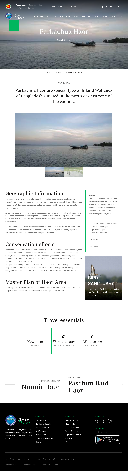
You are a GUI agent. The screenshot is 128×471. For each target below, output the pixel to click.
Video (96, 16)
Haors (58, 72)
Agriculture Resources (75, 434)
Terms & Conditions (50, 464)
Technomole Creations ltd (64, 459)
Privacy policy (11, 464)
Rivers (38, 442)
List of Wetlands (69, 16)
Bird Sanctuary (41, 431)
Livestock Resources (44, 438)
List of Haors (36, 16)
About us (51, 16)
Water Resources (73, 431)
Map (105, 16)
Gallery (86, 16)
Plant (68, 442)
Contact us (76, 7)
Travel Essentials (42, 427)
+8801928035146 (57, 7)
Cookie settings (29, 464)
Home (48, 72)
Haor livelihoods (72, 424)
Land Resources (72, 427)
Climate (69, 438)
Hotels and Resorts (43, 424)
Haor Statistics (72, 420)
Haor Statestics (42, 434)
